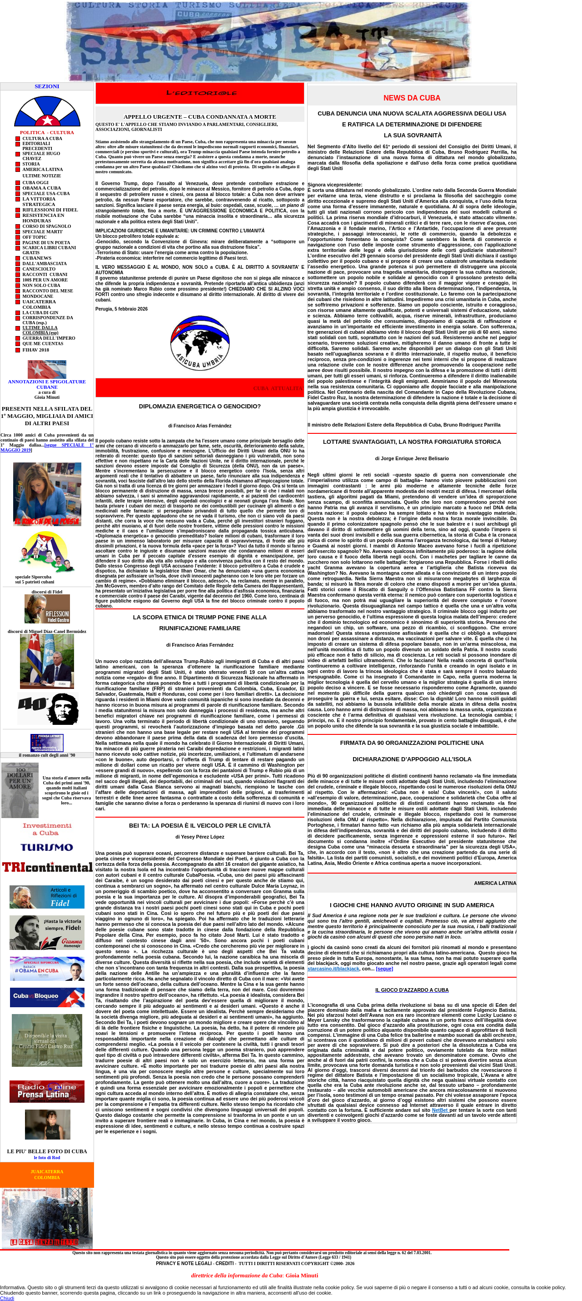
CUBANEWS (37, 258)
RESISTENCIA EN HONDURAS (44, 217)
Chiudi (7, 1298)
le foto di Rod (47, 1157)
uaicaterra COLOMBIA (40, 304)
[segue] (384, 968)
